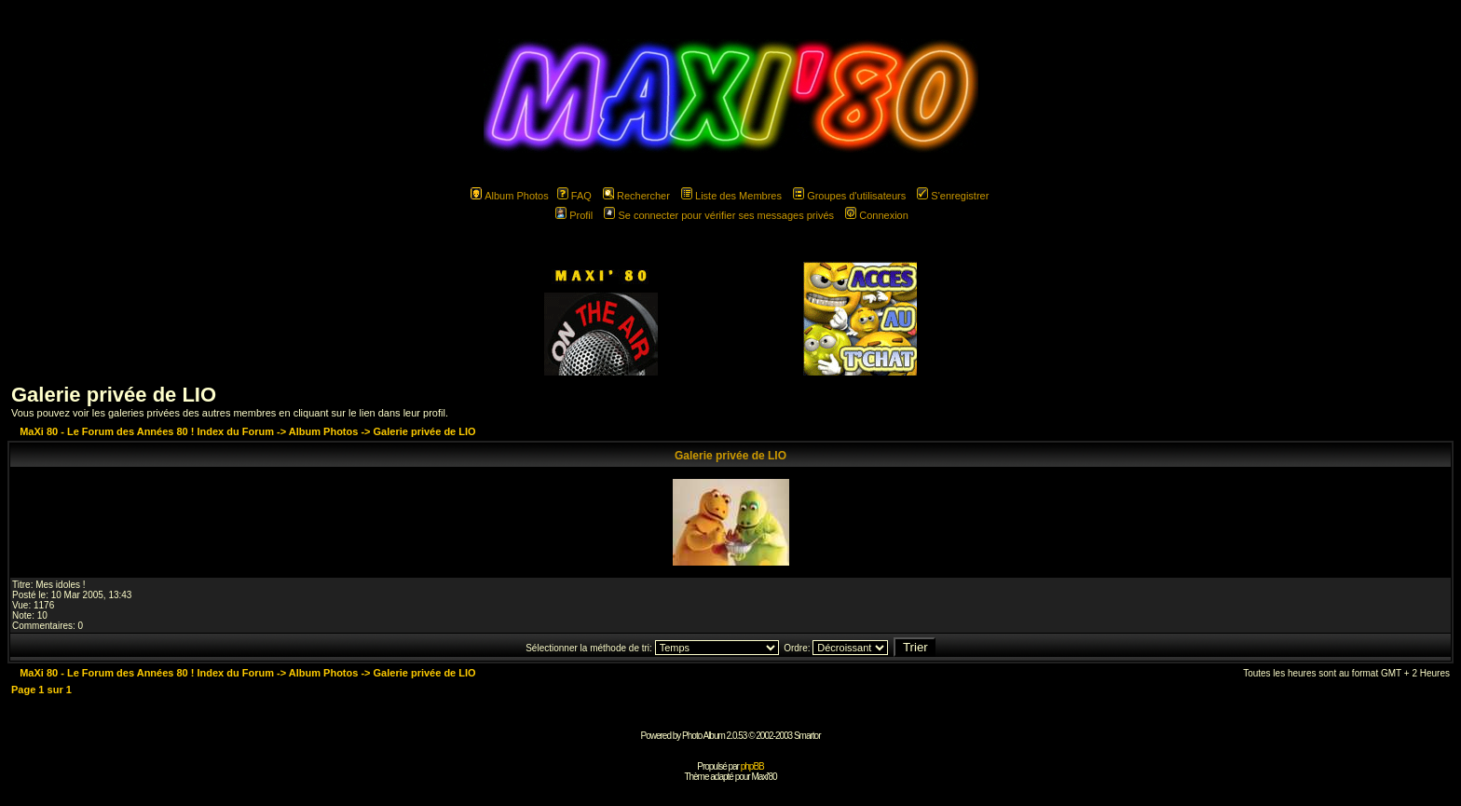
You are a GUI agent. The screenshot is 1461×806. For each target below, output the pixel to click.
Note (22, 615)
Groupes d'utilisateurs (849, 195)
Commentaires (42, 626)
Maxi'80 (763, 777)
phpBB (752, 766)
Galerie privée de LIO (113, 394)
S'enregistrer (953, 195)
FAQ (574, 195)
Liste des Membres (731, 195)
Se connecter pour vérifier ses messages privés (719, 215)
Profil (574, 215)
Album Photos (509, 195)
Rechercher (636, 195)
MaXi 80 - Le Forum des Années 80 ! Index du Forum (147, 431)
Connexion (876, 215)
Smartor (807, 736)
